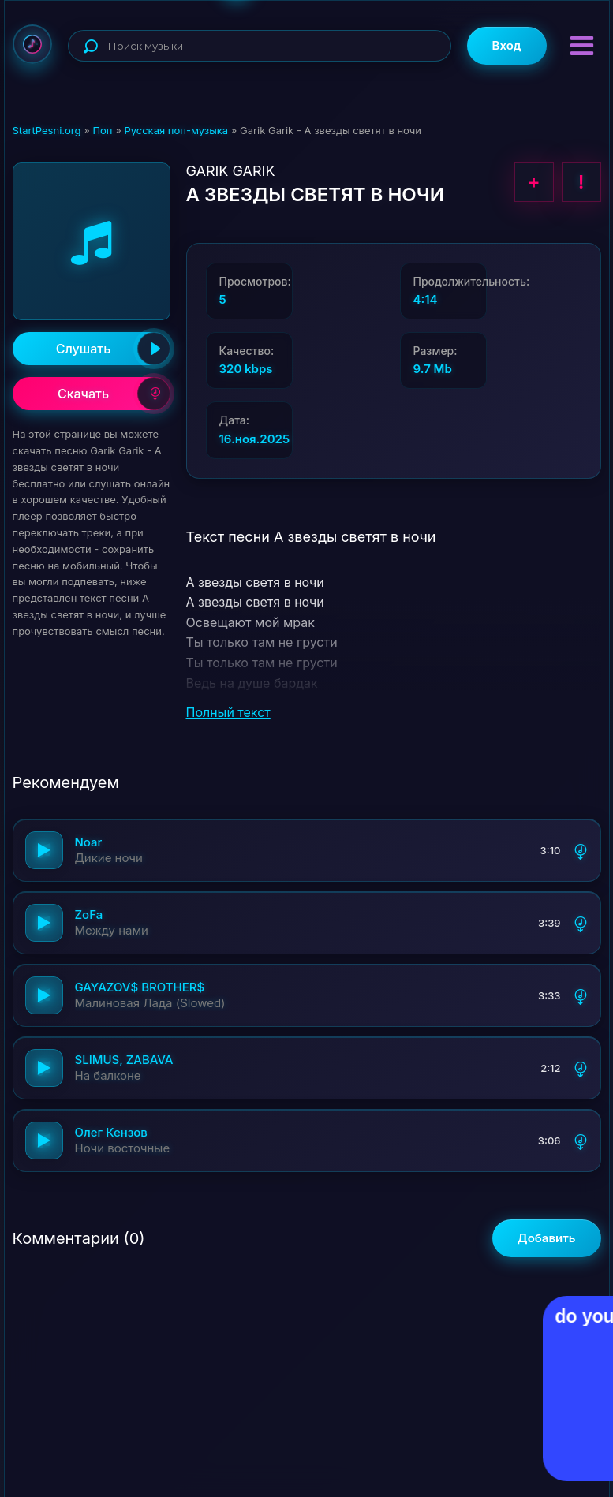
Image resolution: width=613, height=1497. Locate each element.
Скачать (114, 393)
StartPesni (32, 44)
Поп (102, 130)
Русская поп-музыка (176, 130)
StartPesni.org (47, 130)
